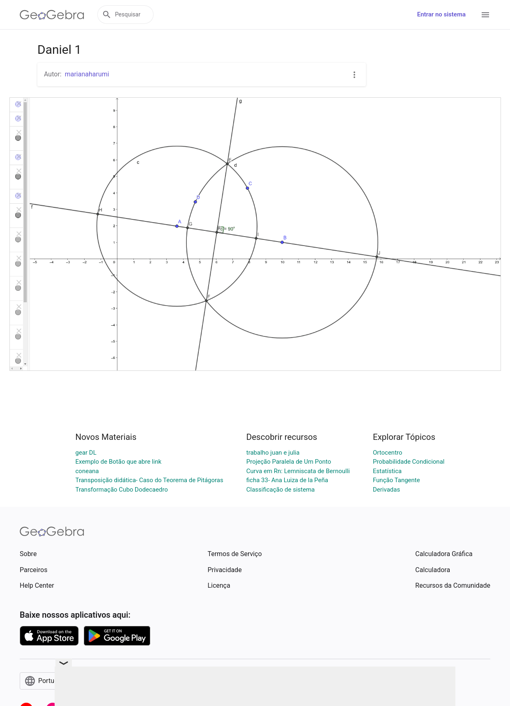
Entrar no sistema (441, 14)
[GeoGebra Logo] (52, 15)
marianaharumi (87, 74)
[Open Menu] (485, 15)
